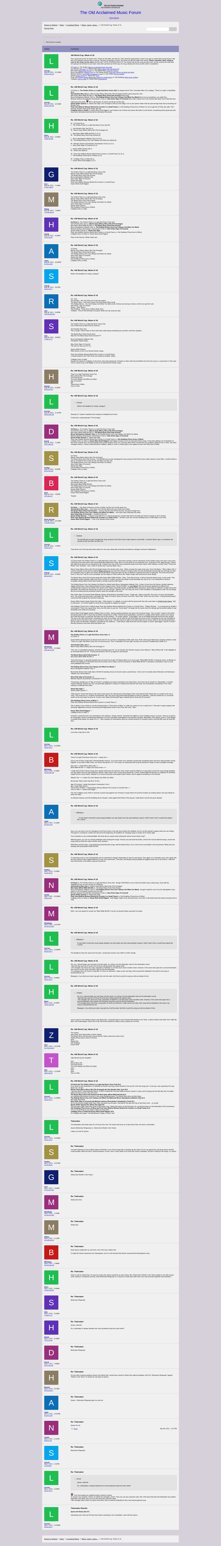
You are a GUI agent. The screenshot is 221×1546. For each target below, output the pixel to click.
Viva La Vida (82, 79)
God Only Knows (112, 70)
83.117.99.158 (48, 471)
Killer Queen (80, 75)
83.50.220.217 (48, 389)
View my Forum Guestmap (114, 5)
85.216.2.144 (48, 264)
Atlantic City (88, 72)
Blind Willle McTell (85, 70)
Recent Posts (49, 28)
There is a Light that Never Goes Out (99, 67)
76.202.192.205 (49, 1004)
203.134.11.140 (49, 650)
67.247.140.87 (48, 187)
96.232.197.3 (48, 547)
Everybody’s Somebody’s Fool (92, 74)
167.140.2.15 (48, 496)
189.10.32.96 (48, 1073)
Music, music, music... (90, 25)
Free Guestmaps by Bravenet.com (110, 7)
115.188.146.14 (49, 212)
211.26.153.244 (49, 926)
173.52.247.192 (49, 1190)
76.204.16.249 (48, 138)
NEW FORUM (114, 18)
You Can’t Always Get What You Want (122, 72)
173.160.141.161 (49, 522)
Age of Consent (119, 74)
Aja (97, 75)
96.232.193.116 (49, 74)
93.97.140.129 (48, 444)
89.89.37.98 (48, 1440)
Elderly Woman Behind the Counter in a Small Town (95, 77)
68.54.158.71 (48, 289)
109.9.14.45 (48, 898)
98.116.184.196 (49, 414)
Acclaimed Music (72, 25)
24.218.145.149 (49, 772)
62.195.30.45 (48, 873)
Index (62, 25)
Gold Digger (102, 79)
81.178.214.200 (49, 1048)
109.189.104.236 (49, 314)
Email (76, 1429)
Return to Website (50, 25)
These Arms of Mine (131, 77)
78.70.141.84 (48, 237)
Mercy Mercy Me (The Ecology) (108, 69)
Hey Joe (82, 69)
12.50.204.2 (48, 1465)
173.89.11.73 (48, 339)
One (75, 67)
